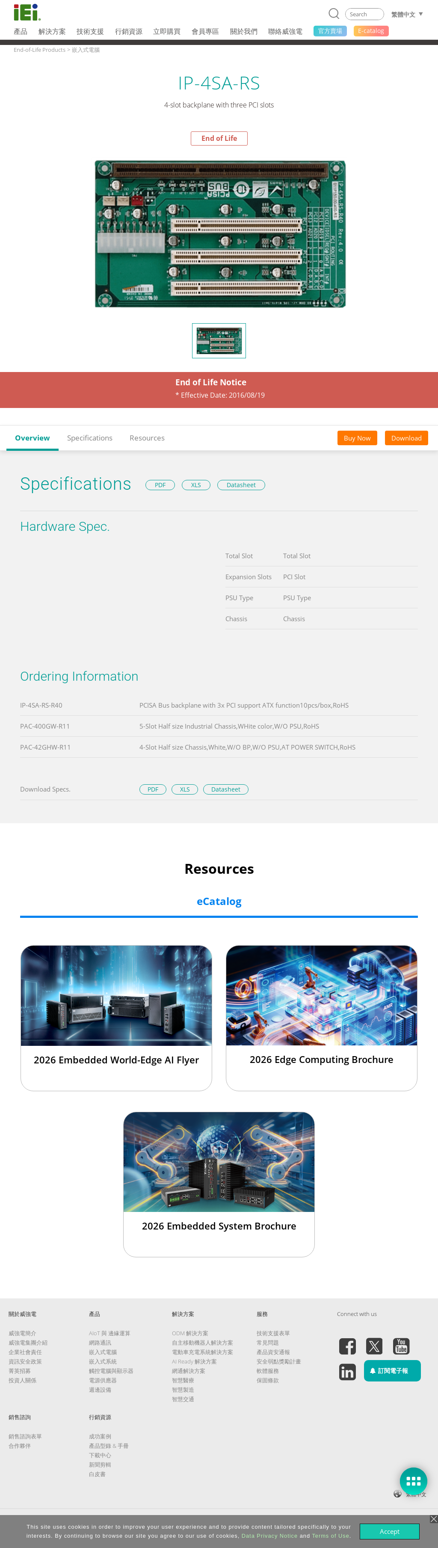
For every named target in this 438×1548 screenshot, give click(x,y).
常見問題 (268, 1342)
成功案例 (100, 1436)
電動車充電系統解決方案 (202, 1352)
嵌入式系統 (103, 1361)
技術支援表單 (273, 1333)
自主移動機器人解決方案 (202, 1342)
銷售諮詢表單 (25, 1436)
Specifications (89, 438)
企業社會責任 (25, 1352)
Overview (32, 438)
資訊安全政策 (25, 1361)
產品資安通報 (273, 1352)
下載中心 (100, 1455)
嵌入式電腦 (103, 1352)
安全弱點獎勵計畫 (279, 1361)
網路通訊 (100, 1342)
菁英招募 (20, 1371)
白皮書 (97, 1474)
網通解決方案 (188, 1371)
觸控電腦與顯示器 (111, 1371)
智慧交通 (183, 1399)
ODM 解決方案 (190, 1333)
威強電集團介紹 (28, 1342)
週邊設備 (100, 1389)
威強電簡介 (22, 1333)
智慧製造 (183, 1389)
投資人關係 (22, 1380)
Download (406, 438)
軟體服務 (268, 1371)
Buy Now (357, 438)
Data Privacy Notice (270, 1536)
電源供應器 (103, 1380)
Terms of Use (330, 1536)
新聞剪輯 (100, 1464)
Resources (147, 438)
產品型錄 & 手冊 (109, 1446)
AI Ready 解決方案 (194, 1361)
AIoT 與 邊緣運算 (109, 1333)
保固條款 (268, 1380)
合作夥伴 (20, 1446)
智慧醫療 (183, 1380)
